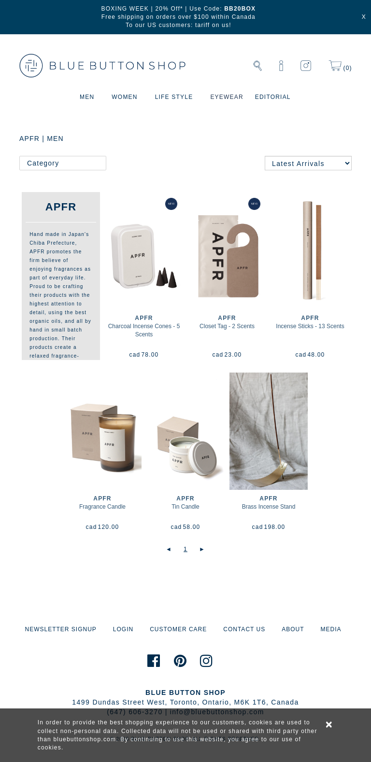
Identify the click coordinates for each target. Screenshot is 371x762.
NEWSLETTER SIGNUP (60, 629)
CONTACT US (244, 629)
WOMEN (124, 97)
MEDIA (330, 629)
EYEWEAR (226, 97)
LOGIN (123, 629)
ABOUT (293, 629)
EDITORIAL (273, 97)
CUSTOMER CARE (178, 629)
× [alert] (329, 724)
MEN (87, 97)
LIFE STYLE (174, 97)
